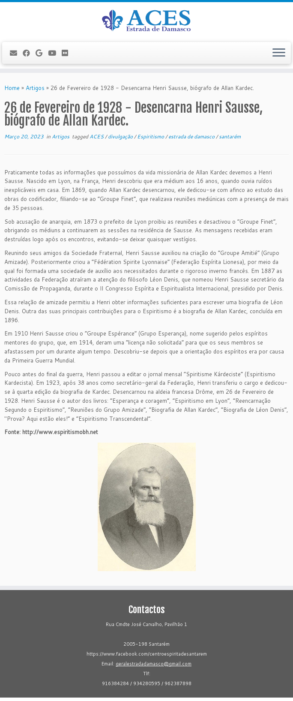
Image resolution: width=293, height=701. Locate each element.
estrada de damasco (192, 136)
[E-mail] (16, 53)
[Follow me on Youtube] (55, 53)
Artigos (35, 88)
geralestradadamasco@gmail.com (153, 663)
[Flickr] (68, 53)
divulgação (121, 136)
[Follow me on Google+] (42, 53)
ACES (97, 136)
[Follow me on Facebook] (29, 53)
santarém (230, 136)
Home (12, 88)
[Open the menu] (278, 53)
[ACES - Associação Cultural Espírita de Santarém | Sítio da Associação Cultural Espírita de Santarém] (146, 21)
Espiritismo (151, 136)
